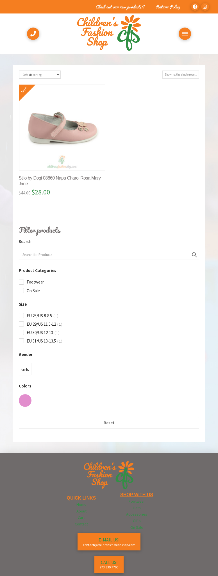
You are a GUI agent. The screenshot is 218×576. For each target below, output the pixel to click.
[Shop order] (40, 75)
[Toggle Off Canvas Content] (185, 34)
